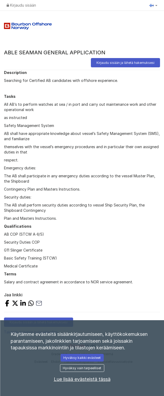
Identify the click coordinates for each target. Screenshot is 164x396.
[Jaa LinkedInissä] (23, 304)
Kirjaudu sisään (21, 5)
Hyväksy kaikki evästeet (82, 358)
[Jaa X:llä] (15, 304)
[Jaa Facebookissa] (7, 304)
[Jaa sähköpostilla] (39, 304)
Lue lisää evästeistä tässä (82, 379)
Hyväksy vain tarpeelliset (82, 368)
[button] (153, 5)
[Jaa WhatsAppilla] (31, 304)
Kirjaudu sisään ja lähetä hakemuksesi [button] (125, 63)
